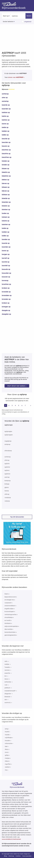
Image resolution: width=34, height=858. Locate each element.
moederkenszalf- (10, 691)
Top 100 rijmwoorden (17, 517)
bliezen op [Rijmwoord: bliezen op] (5, 187)
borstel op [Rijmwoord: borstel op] (5, 262)
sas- (6, 699)
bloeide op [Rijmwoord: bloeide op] (6, 198)
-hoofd (7, 732)
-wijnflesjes (8, 737)
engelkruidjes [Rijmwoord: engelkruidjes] (9, 608)
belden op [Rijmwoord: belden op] (5, 131)
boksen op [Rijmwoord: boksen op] (6, 217)
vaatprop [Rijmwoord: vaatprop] (8, 497)
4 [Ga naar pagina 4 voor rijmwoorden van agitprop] (15, 405)
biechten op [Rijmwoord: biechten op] (6, 150)
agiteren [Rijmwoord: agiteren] (7, 474)
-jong (6, 729)
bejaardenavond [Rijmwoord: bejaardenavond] (10, 597)
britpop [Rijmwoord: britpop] (7, 484)
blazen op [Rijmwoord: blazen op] (5, 168)
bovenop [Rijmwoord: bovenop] (5, 280)
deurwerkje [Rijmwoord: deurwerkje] (8, 629)
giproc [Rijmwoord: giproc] (7, 487)
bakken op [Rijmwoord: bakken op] (6, 112)
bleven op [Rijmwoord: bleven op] (5, 183)
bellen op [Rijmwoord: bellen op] (5, 135)
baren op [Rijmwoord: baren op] (5, 124)
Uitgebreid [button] (27, 21)
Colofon (18, 856)
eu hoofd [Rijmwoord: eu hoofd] (7, 620)
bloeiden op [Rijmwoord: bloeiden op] (6, 202)
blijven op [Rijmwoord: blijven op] (5, 191)
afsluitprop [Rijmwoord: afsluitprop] (8, 450)
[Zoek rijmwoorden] (21, 16)
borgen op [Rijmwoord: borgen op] (6, 254)
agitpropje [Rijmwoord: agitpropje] (9, 425)
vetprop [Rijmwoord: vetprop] (7, 501)
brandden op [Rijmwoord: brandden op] (7, 295)
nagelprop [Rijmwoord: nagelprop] (8, 441)
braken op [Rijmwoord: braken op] (6, 288)
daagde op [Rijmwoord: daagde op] (6, 310)
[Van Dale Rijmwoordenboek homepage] (10, 4)
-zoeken (7, 767)
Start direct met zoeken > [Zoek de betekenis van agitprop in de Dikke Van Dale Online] (16, 386)
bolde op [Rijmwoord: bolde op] (5, 228)
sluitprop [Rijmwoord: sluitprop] (7, 444)
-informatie (8, 743)
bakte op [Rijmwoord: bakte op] (5, 116)
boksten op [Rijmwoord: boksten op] (6, 224)
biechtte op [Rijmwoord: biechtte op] (6, 153)
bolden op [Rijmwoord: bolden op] (5, 232)
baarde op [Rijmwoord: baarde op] (6, 105)
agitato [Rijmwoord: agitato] (7, 463)
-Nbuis (7, 761)
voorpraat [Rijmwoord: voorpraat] (8, 603)
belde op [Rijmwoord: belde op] (5, 127)
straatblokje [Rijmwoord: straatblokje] (9, 617)
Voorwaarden (26, 856)
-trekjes (7, 758)
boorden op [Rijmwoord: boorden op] (6, 247)
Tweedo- (7, 667)
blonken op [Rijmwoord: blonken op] (6, 209)
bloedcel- (8, 696)
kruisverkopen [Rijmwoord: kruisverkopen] (9, 611)
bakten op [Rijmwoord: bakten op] (6, 120)
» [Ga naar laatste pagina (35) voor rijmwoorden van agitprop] (30, 405)
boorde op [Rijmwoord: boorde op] (6, 243)
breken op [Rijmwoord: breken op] (5, 303)
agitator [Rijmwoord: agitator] (7, 467)
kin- (6, 676)
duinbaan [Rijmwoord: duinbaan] (8, 623)
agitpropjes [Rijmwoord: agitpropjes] (8, 431)
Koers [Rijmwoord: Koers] (6, 594)
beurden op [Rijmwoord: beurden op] (6, 142)
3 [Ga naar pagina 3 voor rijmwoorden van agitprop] (12, 405)
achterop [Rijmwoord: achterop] (5, 94)
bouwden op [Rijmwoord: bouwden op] (6, 273)
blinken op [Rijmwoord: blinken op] (6, 194)
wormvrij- (8, 702)
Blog (5, 856)
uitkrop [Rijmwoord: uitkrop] (7, 494)
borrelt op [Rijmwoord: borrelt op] (5, 258)
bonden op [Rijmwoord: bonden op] (6, 239)
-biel (6, 746)
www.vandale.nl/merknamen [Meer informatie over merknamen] (11, 839)
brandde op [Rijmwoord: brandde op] (6, 292)
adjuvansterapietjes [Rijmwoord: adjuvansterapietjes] (11, 626)
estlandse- (8, 682)
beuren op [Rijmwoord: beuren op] (5, 146)
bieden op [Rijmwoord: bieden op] (5, 161)
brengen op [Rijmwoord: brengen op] (6, 307)
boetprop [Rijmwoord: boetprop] (8, 480)
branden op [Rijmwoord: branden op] (6, 299)
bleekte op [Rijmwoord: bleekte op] (6, 172)
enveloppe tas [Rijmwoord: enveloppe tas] (9, 600)
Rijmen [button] (29, 16)
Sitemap (11, 856)
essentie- (8, 673)
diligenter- (8, 693)
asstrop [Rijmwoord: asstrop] (7, 477)
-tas (6, 770)
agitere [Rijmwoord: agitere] (7, 470)
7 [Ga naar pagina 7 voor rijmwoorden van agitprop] (25, 405)
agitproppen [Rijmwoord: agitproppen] (9, 435)
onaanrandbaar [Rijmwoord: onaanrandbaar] (10, 605)
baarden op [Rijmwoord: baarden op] (6, 109)
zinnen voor (15, 77)
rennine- (7, 670)
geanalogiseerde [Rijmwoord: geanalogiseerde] (10, 635)
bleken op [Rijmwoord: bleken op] (5, 180)
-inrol (6, 752)
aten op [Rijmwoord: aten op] (5, 97)
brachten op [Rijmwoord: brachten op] (6, 284)
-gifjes (7, 755)
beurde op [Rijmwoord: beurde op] (6, 139)
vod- (6, 685)
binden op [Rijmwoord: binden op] (5, 165)
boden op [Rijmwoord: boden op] (5, 213)
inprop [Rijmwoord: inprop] (7, 491)
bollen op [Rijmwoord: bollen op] (5, 236)
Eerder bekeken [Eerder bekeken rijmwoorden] (8, 21)
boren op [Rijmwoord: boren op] (5, 251)
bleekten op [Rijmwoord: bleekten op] (6, 176)
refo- (6, 661)
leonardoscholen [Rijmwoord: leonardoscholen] (10, 632)
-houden (7, 740)
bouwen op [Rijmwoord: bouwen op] (6, 277)
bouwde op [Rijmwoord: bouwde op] (6, 269)
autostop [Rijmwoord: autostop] (5, 101)
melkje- (7, 664)
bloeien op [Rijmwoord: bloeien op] (6, 206)
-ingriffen (8, 764)
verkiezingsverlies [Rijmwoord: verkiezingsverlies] (10, 614)
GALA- (7, 679)
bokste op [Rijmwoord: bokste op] (5, 221)
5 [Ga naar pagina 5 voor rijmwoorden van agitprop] (18, 405)
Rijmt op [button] (5, 16)
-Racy (6, 749)
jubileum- (8, 688)
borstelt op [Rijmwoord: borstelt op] (6, 265)
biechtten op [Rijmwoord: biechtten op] (6, 157)
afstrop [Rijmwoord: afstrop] (7, 460)
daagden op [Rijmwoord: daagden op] (6, 314)
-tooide (7, 734)
